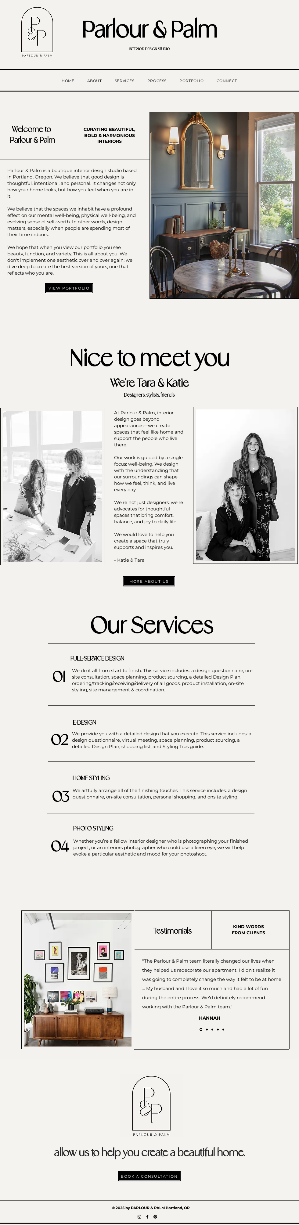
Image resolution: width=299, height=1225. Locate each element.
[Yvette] (207, 1029)
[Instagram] (139, 1216)
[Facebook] (147, 1216)
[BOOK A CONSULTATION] (149, 1176)
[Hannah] (201, 1029)
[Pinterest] (155, 1216)
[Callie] (218, 1029)
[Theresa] (212, 1029)
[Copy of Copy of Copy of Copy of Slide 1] (223, 1029)
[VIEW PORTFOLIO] (69, 288)
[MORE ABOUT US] (149, 581)
